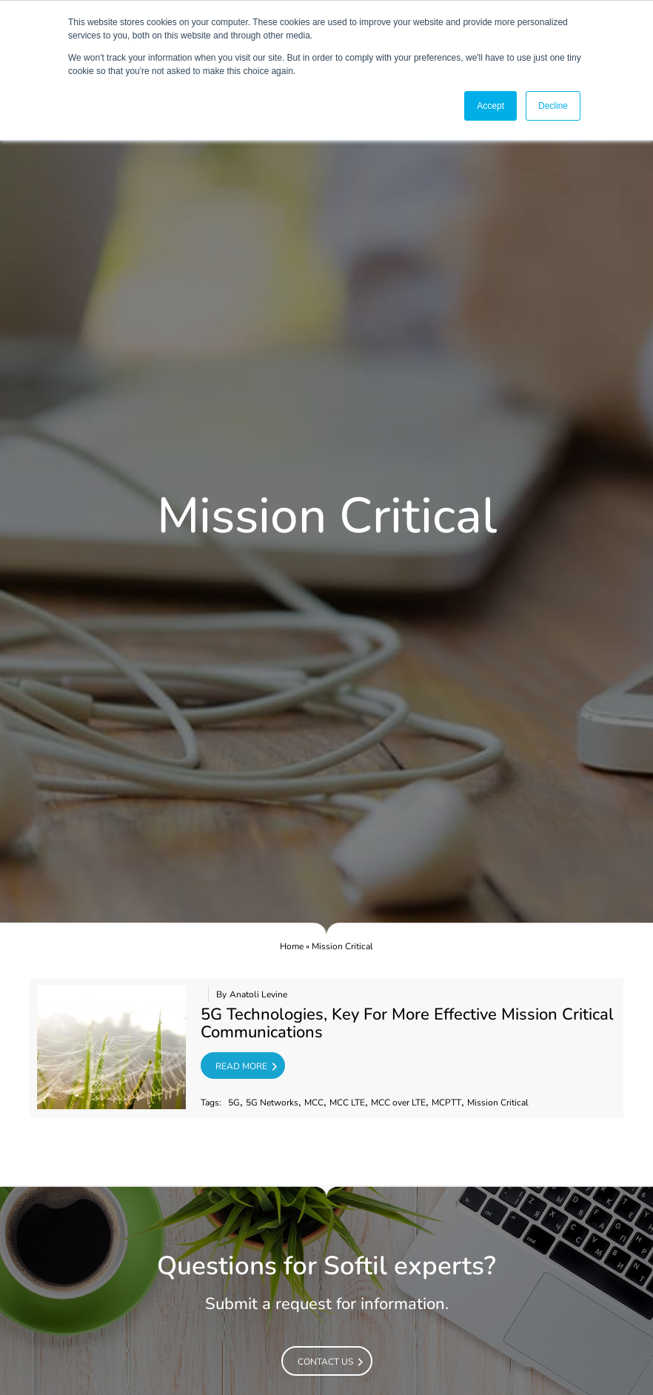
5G (234, 1103)
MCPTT (446, 1103)
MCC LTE (347, 1103)
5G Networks (272, 1103)
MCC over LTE (398, 1103)
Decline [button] (553, 106)
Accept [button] (490, 106)
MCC (314, 1103)
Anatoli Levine (258, 995)
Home (292, 946)
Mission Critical (498, 1103)
